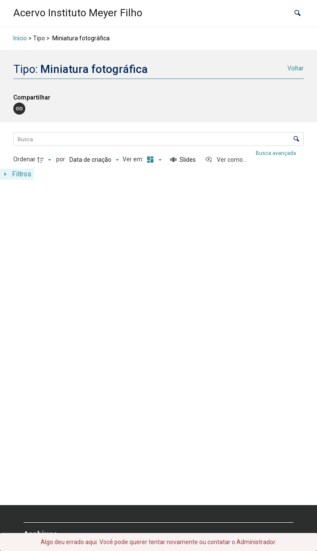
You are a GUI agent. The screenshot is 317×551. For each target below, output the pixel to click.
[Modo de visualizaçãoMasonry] (153, 159)
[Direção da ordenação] (45, 159)
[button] (297, 13)
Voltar (295, 68)
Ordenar (24, 159)
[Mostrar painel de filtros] (17, 174)
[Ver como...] (225, 159)
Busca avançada (276, 153)
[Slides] (182, 159)
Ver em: (134, 159)
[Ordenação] (94, 159)
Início (20, 38)
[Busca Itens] (158, 139)
